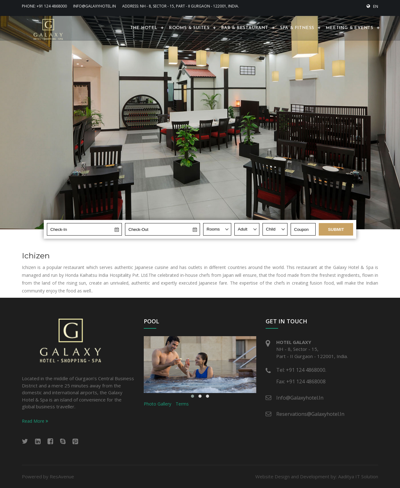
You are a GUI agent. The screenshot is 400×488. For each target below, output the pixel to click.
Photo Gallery (157, 404)
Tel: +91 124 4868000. (301, 369)
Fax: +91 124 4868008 (301, 381)
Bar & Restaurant (244, 28)
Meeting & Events (349, 28)
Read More (35, 421)
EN (372, 6)
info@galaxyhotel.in (94, 6)
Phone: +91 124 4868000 (44, 6)
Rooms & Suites (189, 28)
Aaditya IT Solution (358, 476)
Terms (182, 404)
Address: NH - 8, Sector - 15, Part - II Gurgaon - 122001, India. (180, 6)
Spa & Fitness (297, 28)
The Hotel (144, 28)
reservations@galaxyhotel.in (310, 414)
